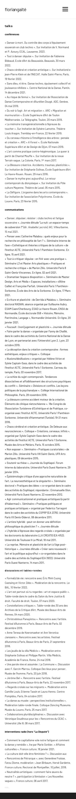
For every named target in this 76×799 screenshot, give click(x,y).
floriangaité (15, 9)
